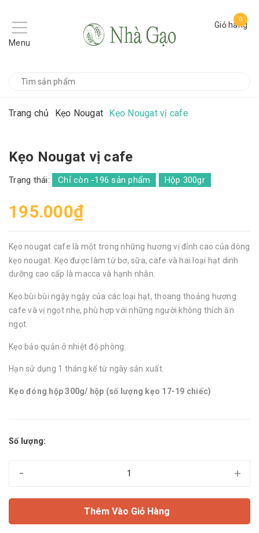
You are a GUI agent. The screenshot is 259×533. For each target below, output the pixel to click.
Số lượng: (27, 441)
